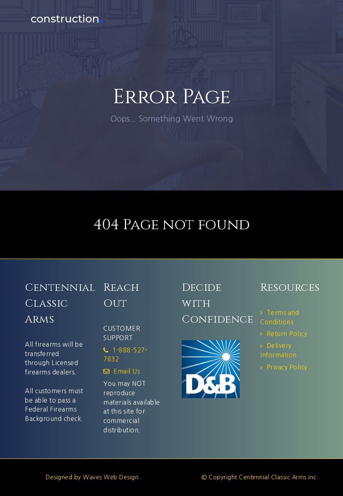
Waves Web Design (110, 477)
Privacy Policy (287, 367)
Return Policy (287, 334)
